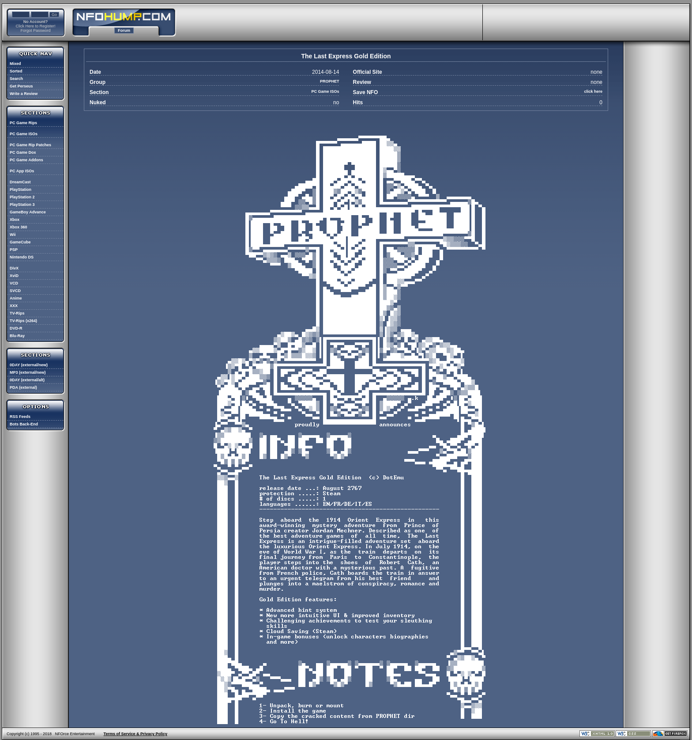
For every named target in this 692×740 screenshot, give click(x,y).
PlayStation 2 (22, 197)
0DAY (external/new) (29, 365)
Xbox (14, 219)
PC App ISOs (22, 171)
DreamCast (20, 182)
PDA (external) (23, 387)
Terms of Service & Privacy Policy (135, 734)
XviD (14, 275)
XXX (14, 306)
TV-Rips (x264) (23, 321)
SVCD (15, 290)
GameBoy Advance (28, 212)
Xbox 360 (18, 227)
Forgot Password (35, 30)
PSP (14, 249)
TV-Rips (17, 313)
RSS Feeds (20, 416)
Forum (124, 30)
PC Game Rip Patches (30, 145)
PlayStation (20, 189)
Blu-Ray (17, 336)
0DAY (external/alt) (27, 380)
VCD (14, 283)
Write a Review (24, 93)
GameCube (20, 242)
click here (593, 91)
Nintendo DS (22, 257)
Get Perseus (21, 86)
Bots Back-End (24, 424)
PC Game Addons (26, 160)
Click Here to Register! (35, 26)
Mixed (15, 63)
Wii (12, 234)
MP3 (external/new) (28, 372)
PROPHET (329, 81)
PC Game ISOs (24, 134)
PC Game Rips (23, 123)
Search (16, 78)
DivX (14, 268)
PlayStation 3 (22, 204)
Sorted (16, 71)
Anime (16, 298)
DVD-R (16, 328)
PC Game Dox (23, 152)
